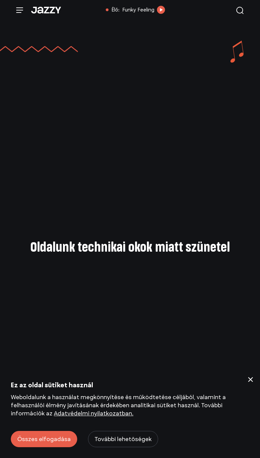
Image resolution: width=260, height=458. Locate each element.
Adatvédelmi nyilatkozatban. (93, 413)
